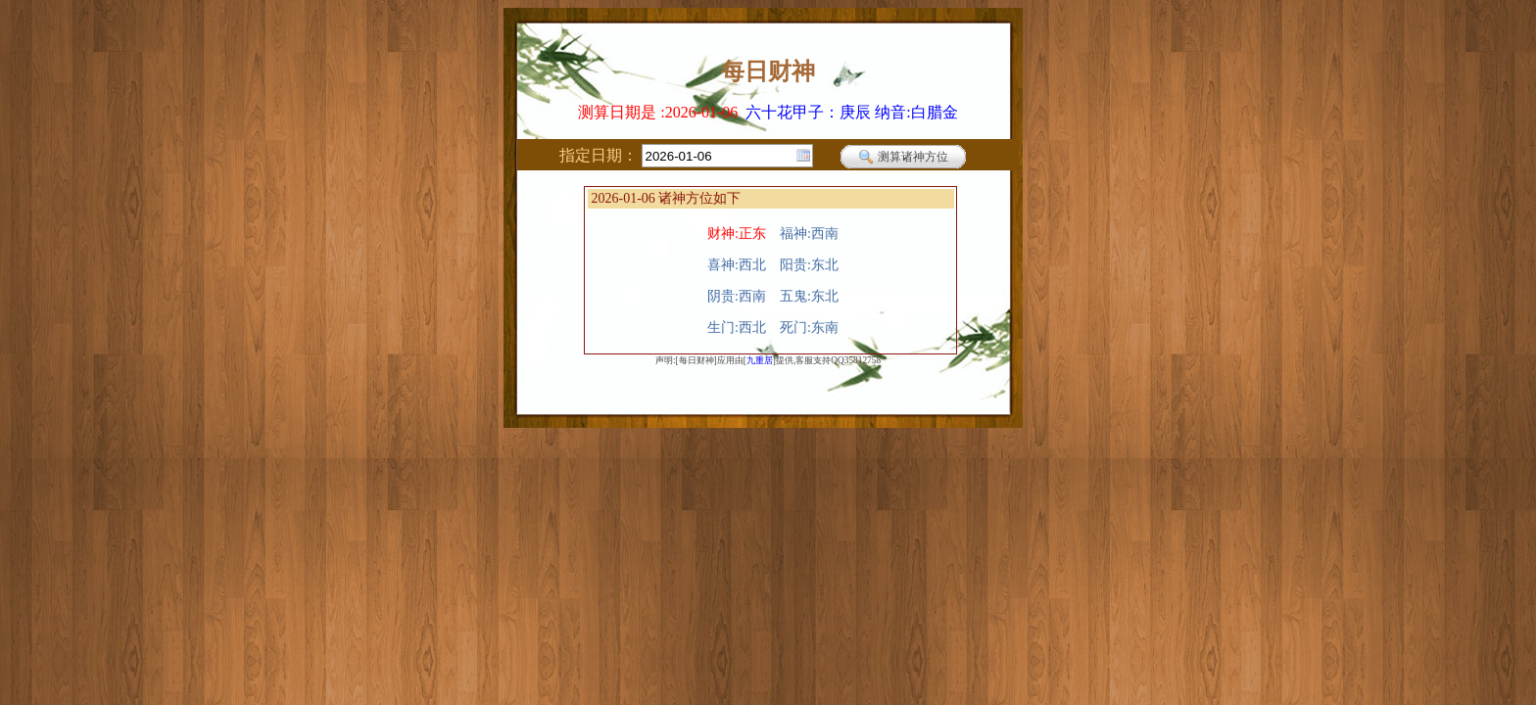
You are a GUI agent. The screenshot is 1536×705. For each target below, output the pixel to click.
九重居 (759, 360)
